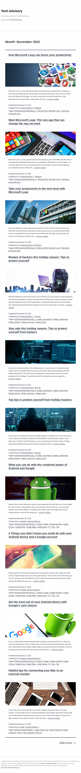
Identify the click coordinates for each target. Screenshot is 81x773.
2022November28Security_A (25, 456)
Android (23, 521)
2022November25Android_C (25, 593)
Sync (53, 527)
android (39, 524)
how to (19, 733)
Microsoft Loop (54, 111)
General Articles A (27, 108)
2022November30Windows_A (25, 111)
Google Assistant (55, 524)
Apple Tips (44, 730)
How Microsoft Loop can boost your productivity (40, 55)
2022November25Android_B (25, 661)
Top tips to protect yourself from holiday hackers (40, 399)
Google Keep (20, 527)
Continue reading (53, 99)
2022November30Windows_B (25, 248)
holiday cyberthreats (60, 319)
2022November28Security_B (25, 390)
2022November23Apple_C (24, 730)
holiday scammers (28, 322)
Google (46, 524)
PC (49, 527)
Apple (22, 727)
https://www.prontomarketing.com (10, 767)
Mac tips (39, 733)
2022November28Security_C (25, 319)
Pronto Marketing (16, 20)
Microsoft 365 (43, 111)
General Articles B (27, 245)
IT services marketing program (48, 763)
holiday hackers (14, 322)
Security (38, 316)
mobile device (42, 527)
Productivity (65, 111)
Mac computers (29, 733)
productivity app (14, 114)
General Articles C (27, 176)
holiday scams (41, 322)
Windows (38, 108)
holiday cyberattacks (44, 319)
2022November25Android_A (25, 524)
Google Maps (31, 527)
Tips (57, 527)
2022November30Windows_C (25, 179)
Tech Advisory (11, 11)
